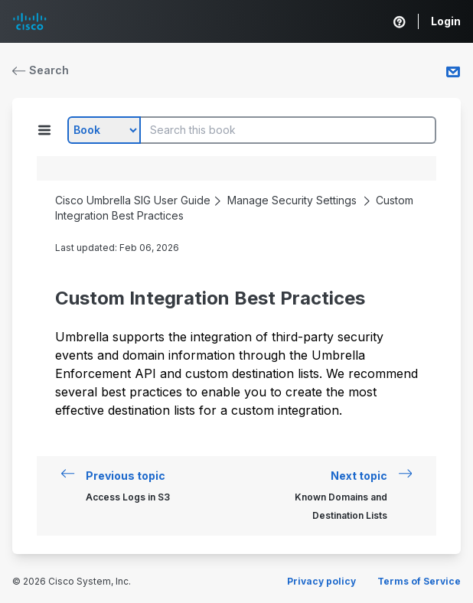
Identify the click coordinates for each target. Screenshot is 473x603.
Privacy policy (321, 581)
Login (446, 21)
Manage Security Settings (292, 200)
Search (40, 70)
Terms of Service (419, 581)
